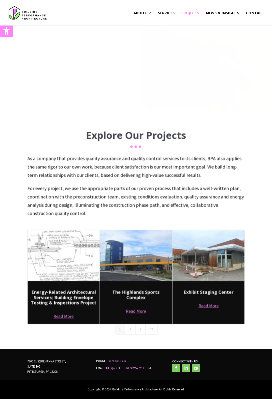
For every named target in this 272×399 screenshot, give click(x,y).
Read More (64, 312)
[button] (6, 31)
